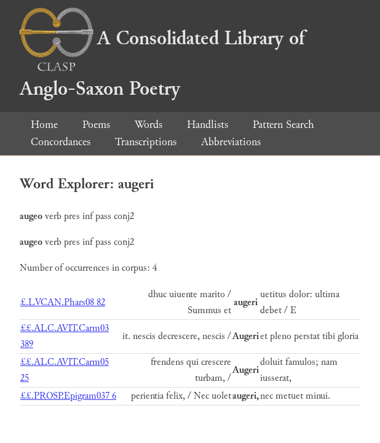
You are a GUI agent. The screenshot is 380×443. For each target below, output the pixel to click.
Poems (96, 124)
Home (44, 124)
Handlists (207, 124)
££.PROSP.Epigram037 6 (68, 396)
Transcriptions (145, 142)
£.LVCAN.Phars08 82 (62, 302)
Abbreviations (231, 142)
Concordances (60, 142)
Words (148, 124)
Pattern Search (283, 124)
